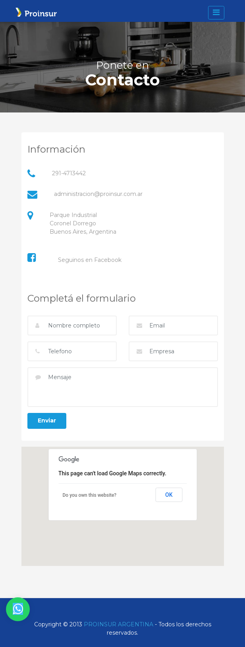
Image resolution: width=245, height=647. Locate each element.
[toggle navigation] (216, 12)
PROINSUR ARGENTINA (118, 624)
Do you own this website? (90, 495)
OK (169, 495)
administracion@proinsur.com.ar (98, 194)
